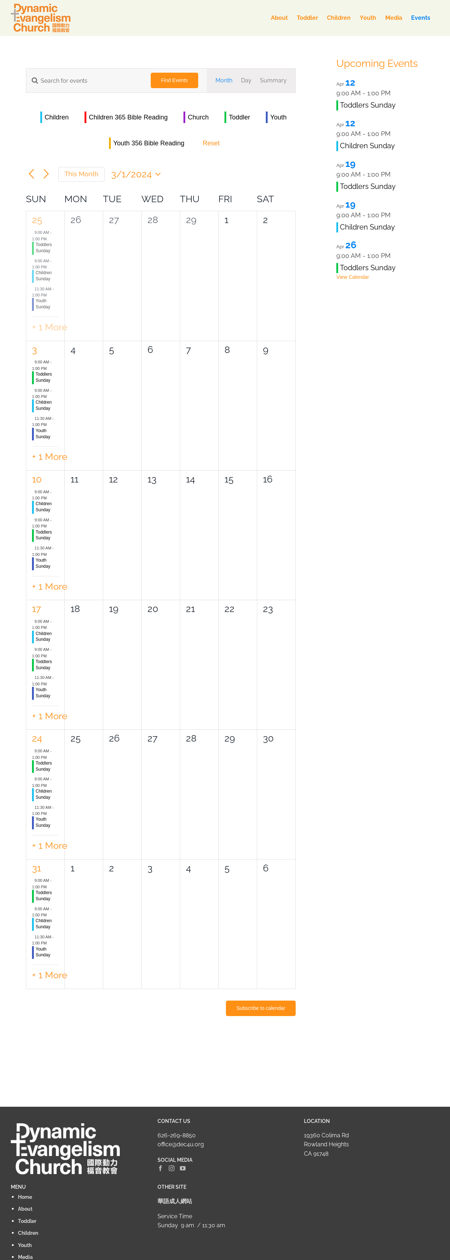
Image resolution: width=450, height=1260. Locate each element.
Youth (278, 117)
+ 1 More (49, 327)
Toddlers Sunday (368, 105)
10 (37, 479)
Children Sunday (367, 145)
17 (36, 608)
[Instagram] (171, 1168)
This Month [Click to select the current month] (81, 174)
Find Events (174, 80)
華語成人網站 (175, 1201)
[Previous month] (31, 174)
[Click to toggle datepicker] (137, 174)
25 (37, 219)
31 (36, 868)
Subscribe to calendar (260, 1008)
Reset (211, 143)
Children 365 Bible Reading (128, 117)
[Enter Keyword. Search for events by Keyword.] (84, 81)
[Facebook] (160, 1168)
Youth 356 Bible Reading (149, 143)
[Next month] (46, 174)
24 (37, 738)
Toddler (239, 117)
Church (198, 117)
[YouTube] (183, 1168)
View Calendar (352, 277)
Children (57, 117)
